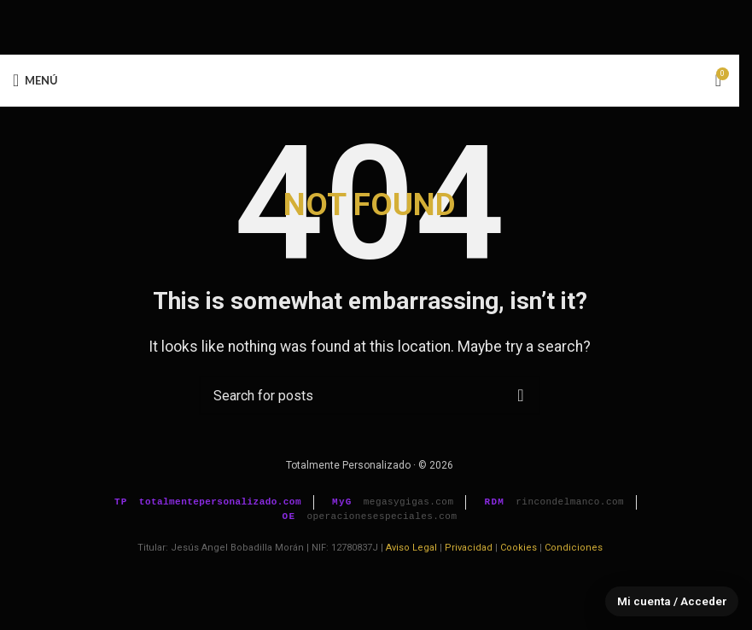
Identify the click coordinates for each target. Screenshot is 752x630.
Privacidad (469, 547)
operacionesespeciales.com (381, 516)
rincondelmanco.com (570, 502)
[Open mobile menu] (35, 80)
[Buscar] (369, 395)
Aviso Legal (411, 547)
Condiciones (574, 547)
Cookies (518, 547)
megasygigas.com (409, 502)
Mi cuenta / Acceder (670, 601)
